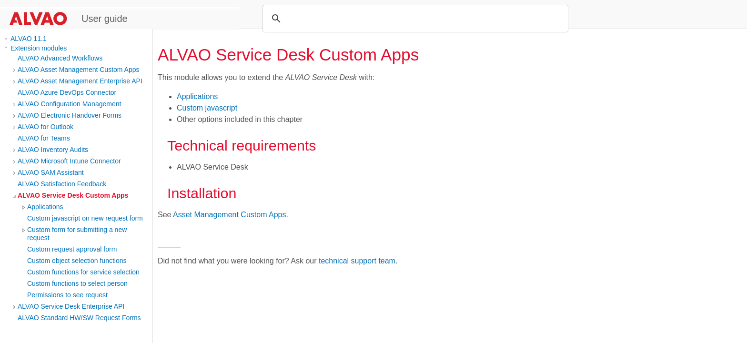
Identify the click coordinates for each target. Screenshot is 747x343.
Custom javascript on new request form (85, 218)
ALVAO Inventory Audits (53, 149)
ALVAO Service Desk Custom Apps (73, 195)
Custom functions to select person (77, 283)
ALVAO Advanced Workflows (60, 58)
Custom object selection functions (77, 260)
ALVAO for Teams (44, 138)
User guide (104, 18)
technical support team (357, 261)
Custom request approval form (72, 249)
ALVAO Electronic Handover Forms (69, 115)
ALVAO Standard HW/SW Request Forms (79, 318)
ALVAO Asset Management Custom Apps (79, 69)
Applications (45, 207)
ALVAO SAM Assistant (51, 172)
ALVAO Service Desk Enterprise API (71, 306)
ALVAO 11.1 (28, 38)
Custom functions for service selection (83, 272)
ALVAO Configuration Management (69, 104)
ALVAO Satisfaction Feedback (62, 184)
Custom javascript (207, 108)
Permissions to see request (67, 295)
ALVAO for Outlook (45, 127)
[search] (414, 18)
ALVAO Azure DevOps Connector (67, 92)
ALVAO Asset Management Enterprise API (80, 81)
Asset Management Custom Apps (229, 215)
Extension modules (38, 48)
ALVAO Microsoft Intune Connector (69, 161)
